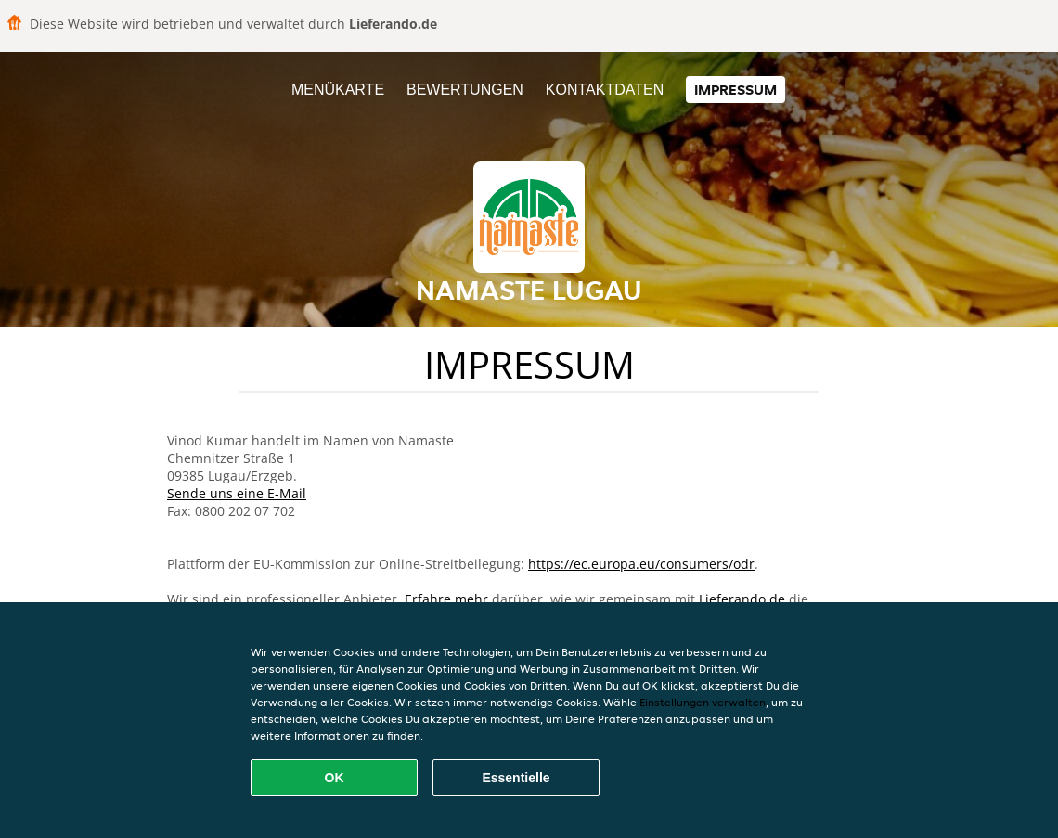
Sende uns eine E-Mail (236, 493)
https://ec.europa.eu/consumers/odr (641, 564)
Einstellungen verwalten (702, 702)
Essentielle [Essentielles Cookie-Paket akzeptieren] (515, 777)
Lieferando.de (742, 599)
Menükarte (337, 89)
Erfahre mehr (446, 599)
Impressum (735, 89)
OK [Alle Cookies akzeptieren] (334, 777)
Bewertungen (464, 89)
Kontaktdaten (605, 89)
